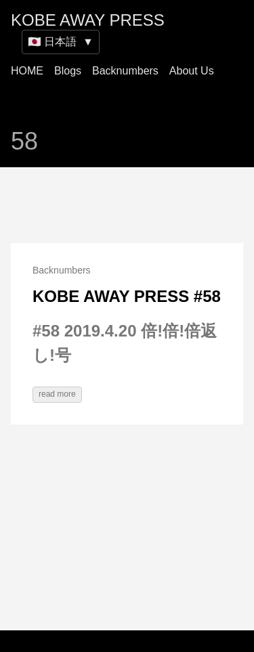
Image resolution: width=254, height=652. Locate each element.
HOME (27, 71)
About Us (191, 71)
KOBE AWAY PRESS (88, 20)
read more (57, 394)
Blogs (67, 71)
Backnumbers (125, 71)
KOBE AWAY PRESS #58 (127, 296)
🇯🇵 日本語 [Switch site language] (60, 41)
